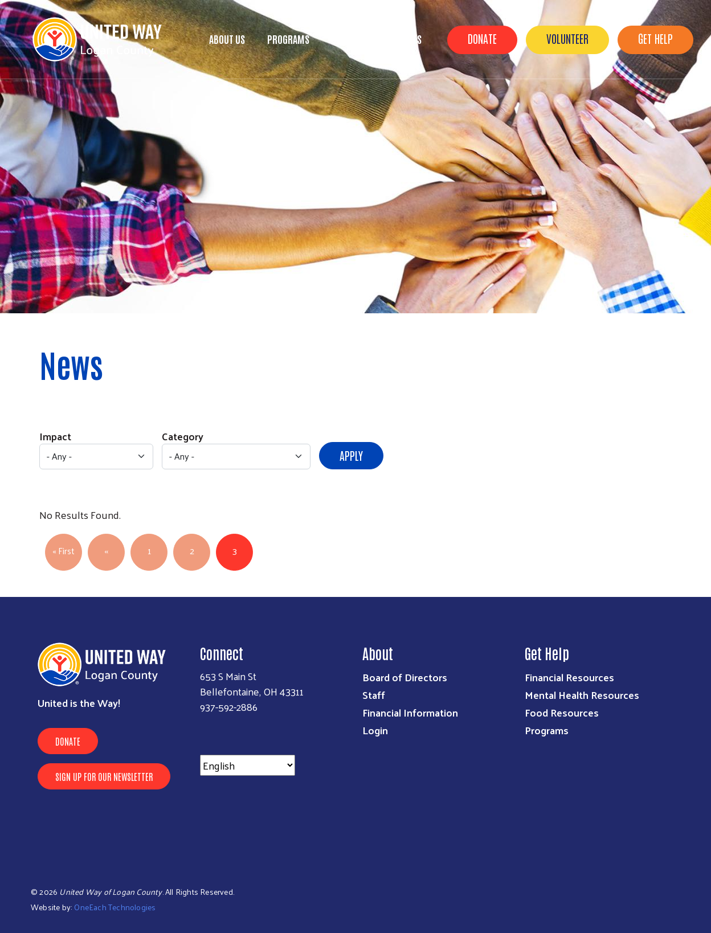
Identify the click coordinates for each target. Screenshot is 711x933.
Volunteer (567, 38)
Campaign (352, 39)
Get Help (655, 38)
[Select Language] (247, 765)
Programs (288, 39)
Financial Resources (569, 677)
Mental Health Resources (582, 694)
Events (408, 39)
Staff (373, 694)
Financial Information (410, 712)
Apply (351, 455)
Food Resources (562, 712)
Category (182, 436)
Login (375, 730)
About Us (227, 39)
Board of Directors (404, 677)
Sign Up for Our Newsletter (104, 776)
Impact (55, 436)
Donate (482, 38)
